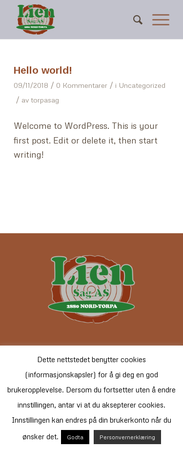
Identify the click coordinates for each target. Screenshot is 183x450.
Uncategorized (142, 85)
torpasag (45, 99)
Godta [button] (75, 437)
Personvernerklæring (127, 437)
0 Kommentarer (81, 85)
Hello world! (43, 70)
